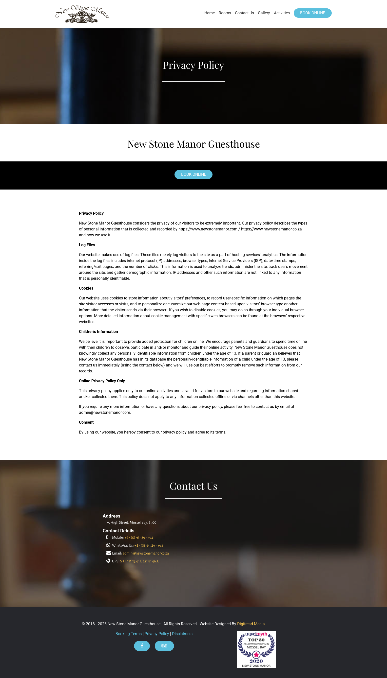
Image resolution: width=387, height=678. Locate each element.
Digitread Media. (251, 624)
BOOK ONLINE (312, 13)
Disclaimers (182, 633)
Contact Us (244, 13)
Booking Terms (129, 633)
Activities (282, 13)
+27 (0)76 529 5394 (139, 537)
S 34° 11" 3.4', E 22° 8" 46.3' (139, 561)
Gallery (264, 13)
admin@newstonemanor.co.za (146, 553)
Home (209, 13)
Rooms (225, 13)
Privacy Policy (157, 633)
